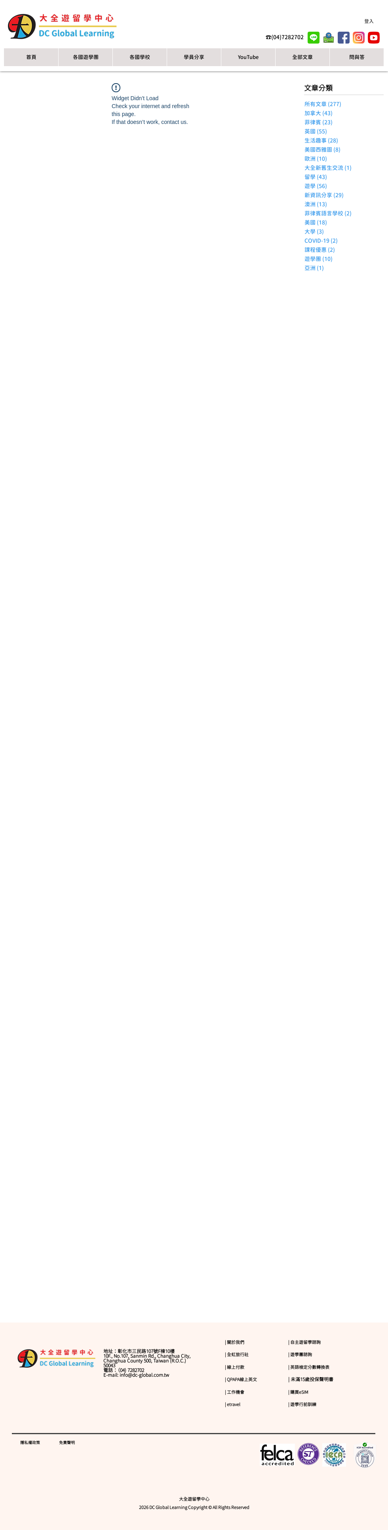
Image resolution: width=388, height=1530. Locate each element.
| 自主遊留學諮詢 (304, 1342)
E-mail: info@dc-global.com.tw (136, 1374)
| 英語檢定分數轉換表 (308, 1367)
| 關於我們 (234, 1342)
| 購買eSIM (298, 1392)
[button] (139, 57)
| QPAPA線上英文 (241, 1379)
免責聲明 (67, 1442)
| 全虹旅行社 (237, 1354)
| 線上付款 (234, 1367)
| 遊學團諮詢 (300, 1354)
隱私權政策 (30, 1442)
